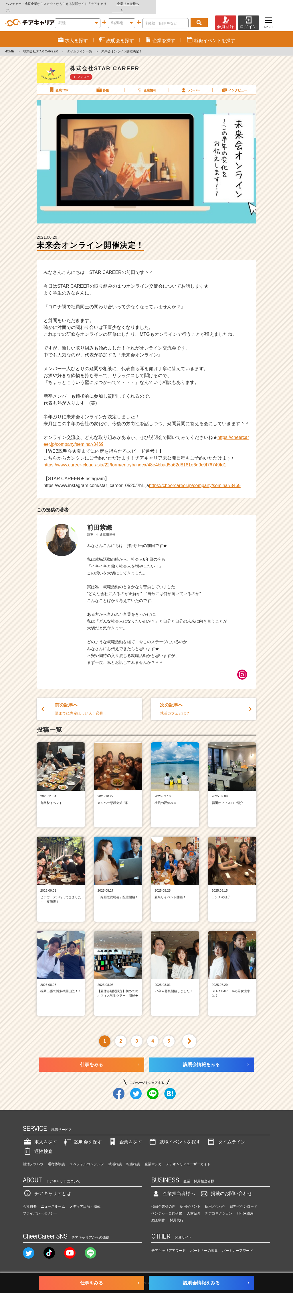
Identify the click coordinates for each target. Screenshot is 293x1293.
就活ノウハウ (33, 1158)
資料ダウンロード (243, 1200)
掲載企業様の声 (163, 1200)
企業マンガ (153, 1158)
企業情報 (146, 83)
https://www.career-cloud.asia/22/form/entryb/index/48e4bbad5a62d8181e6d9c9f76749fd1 (134, 458)
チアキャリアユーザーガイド (188, 1158)
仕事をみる (91, 1058)
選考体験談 (56, 1158)
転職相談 (133, 1158)
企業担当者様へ (270, 3)
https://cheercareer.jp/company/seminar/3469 (195, 479)
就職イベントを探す (174, 1135)
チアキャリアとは (47, 1187)
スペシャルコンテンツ (87, 1158)
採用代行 (176, 1214)
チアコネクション (218, 1207)
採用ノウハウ (215, 1200)
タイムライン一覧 (79, 45)
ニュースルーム (53, 1200)
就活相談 (115, 1158)
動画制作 (158, 1214)
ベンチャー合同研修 (166, 1207)
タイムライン (226, 1135)
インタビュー (234, 83)
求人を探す (40, 1135)
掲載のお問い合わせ (225, 1187)
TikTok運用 (245, 1207)
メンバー (190, 83)
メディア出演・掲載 (85, 1200)
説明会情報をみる (201, 1058)
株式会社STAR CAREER (40, 45)
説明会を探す (82, 1135)
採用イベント (190, 1200)
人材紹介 (194, 1207)
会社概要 (30, 1200)
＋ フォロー (81, 70)
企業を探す (125, 1135)
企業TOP (58, 83)
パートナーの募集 (204, 1245)
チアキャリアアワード (168, 1245)
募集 (102, 83)
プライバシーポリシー (40, 1207)
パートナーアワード (237, 1245)
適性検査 (38, 1145)
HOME (9, 45)
